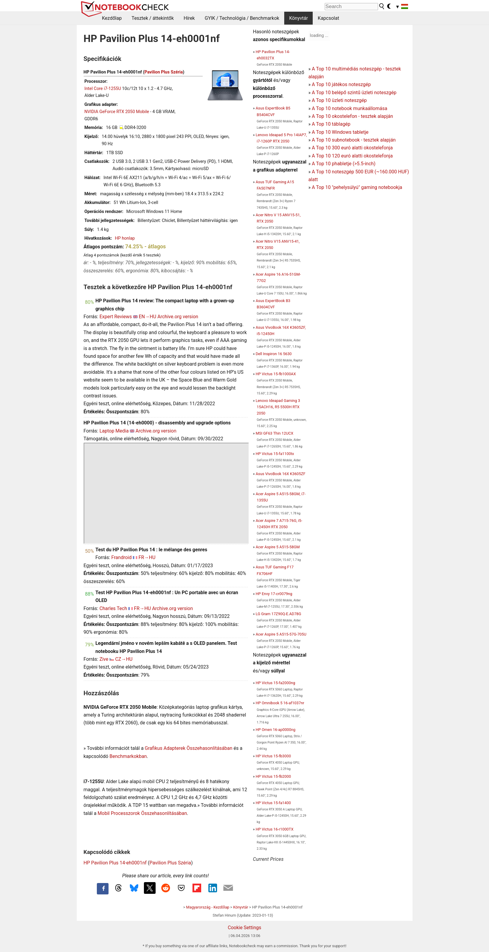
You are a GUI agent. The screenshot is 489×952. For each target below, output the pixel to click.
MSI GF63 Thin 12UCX (275, 433)
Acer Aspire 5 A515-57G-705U (281, 634)
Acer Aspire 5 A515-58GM (278, 547)
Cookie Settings (244, 927)
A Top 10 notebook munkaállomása (349, 108)
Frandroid (121, 557)
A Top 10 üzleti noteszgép (339, 100)
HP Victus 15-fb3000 (273, 756)
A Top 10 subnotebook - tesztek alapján (354, 140)
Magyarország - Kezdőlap (207, 907)
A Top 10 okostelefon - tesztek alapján (352, 116)
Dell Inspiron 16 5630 (274, 354)
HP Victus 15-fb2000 (273, 776)
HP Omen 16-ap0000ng (276, 729)
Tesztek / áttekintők (153, 18)
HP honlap (125, 238)
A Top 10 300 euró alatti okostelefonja (352, 148)
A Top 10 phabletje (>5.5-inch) (343, 163)
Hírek (189, 18)
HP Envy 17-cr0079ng (274, 593)
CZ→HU (124, 659)
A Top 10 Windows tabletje (340, 132)
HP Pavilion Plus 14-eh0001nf (115, 863)
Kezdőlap (112, 18)
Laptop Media (114, 431)
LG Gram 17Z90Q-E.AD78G (278, 614)
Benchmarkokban (128, 756)
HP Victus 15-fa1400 (273, 803)
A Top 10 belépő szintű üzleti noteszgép (354, 92)
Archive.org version (177, 316)
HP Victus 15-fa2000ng (275, 683)
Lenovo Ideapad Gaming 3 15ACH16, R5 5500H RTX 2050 (278, 406)
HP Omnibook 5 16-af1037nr (280, 703)
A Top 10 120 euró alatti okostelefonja (352, 156)
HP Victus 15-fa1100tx (275, 453)
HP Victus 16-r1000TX (275, 829)
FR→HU (147, 557)
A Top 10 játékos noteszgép (341, 84)
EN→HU (147, 316)
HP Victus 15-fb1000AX (276, 374)
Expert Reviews (116, 316)
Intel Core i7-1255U (103, 88)
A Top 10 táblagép (331, 124)
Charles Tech (113, 608)
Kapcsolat (328, 18)
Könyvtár (298, 18)
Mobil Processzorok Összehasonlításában (142, 813)
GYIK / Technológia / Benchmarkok (242, 18)
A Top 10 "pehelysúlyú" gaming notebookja (357, 187)
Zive (104, 659)
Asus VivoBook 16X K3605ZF (281, 474)
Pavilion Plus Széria (164, 72)
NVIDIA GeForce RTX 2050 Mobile (117, 111)
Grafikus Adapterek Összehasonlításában (188, 748)
